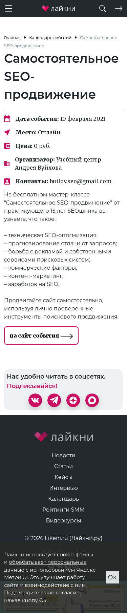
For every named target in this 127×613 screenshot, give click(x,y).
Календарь (63, 499)
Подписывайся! (32, 386)
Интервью (63, 488)
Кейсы (63, 477)
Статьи (63, 466)
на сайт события (41, 335)
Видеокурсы (63, 520)
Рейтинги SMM (63, 509)
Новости (63, 455)
